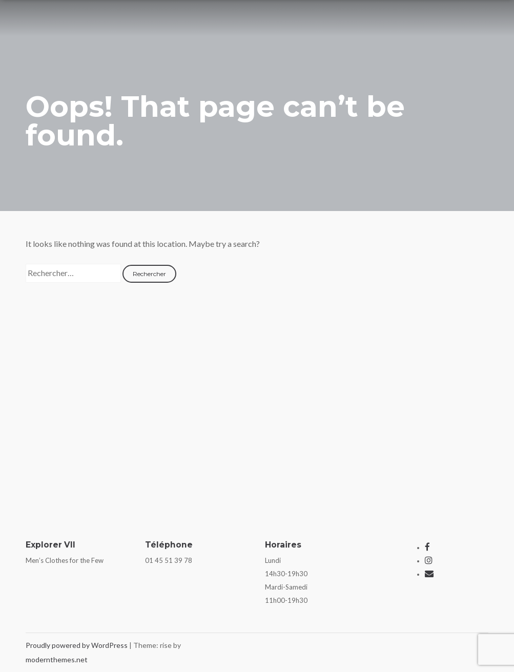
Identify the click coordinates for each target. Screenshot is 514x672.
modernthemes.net (57, 659)
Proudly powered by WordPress (77, 645)
